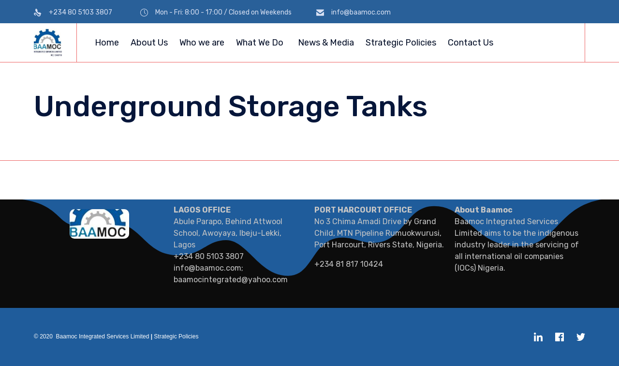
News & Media (326, 42)
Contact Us (470, 42)
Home (107, 42)
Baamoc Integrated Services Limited (102, 336)
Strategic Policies (401, 42)
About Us (149, 42)
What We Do (259, 42)
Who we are (201, 42)
